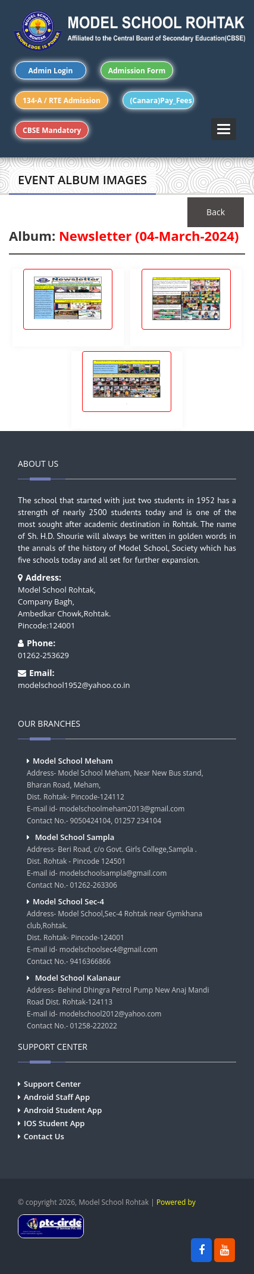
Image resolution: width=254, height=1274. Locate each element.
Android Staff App (57, 1097)
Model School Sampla (75, 837)
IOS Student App (54, 1123)
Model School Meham (73, 760)
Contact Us (44, 1136)
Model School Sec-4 (68, 901)
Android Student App (63, 1110)
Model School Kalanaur (78, 977)
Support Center (52, 1083)
